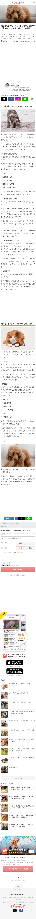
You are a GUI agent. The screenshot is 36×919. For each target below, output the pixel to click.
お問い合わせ (29, 897)
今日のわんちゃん (15, 880)
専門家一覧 (5, 902)
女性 (20, 548)
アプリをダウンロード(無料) (18, 869)
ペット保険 (22, 880)
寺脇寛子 (16, 86)
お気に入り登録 (30, 41)
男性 (30, 548)
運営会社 (22, 902)
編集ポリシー (17, 897)
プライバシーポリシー (14, 902)
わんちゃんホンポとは (8, 897)
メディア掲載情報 (29, 902)
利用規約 (23, 897)
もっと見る (18, 778)
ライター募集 (18, 899)
